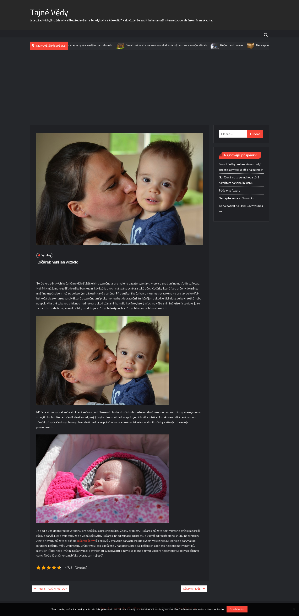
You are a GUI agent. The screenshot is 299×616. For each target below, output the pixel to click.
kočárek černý (86, 540)
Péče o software (235, 45)
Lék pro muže (192, 588)
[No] (294, 609)
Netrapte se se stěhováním (236, 198)
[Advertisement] (149, 87)
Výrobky (46, 255)
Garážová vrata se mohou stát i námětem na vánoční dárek (170, 45)
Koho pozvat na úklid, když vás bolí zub (241, 208)
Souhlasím (237, 609)
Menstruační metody (53, 588)
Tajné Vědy (49, 12)
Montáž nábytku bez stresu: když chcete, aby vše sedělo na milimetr (70, 45)
